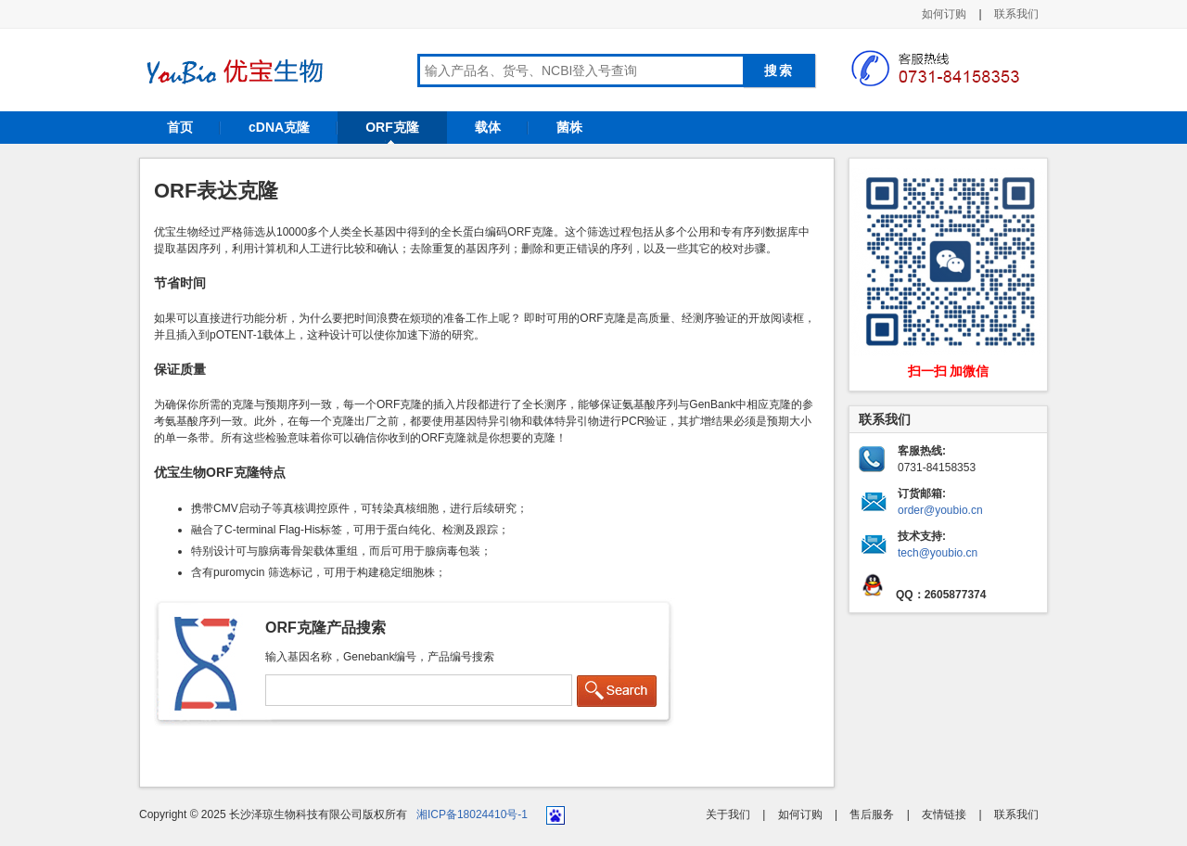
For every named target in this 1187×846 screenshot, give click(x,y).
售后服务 (871, 814)
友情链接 (944, 814)
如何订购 (944, 13)
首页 (180, 127)
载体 (488, 127)
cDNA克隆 (279, 127)
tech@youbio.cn (937, 552)
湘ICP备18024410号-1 (472, 814)
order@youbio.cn (940, 510)
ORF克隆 (392, 127)
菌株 (569, 127)
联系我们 (1016, 13)
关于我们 (728, 814)
